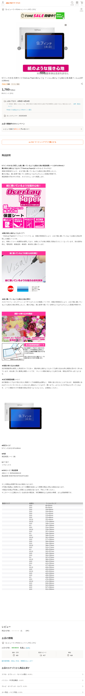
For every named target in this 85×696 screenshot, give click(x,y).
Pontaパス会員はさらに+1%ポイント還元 (19, 110)
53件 (27, 648)
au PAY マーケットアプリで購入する (42, 142)
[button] (82, 83)
